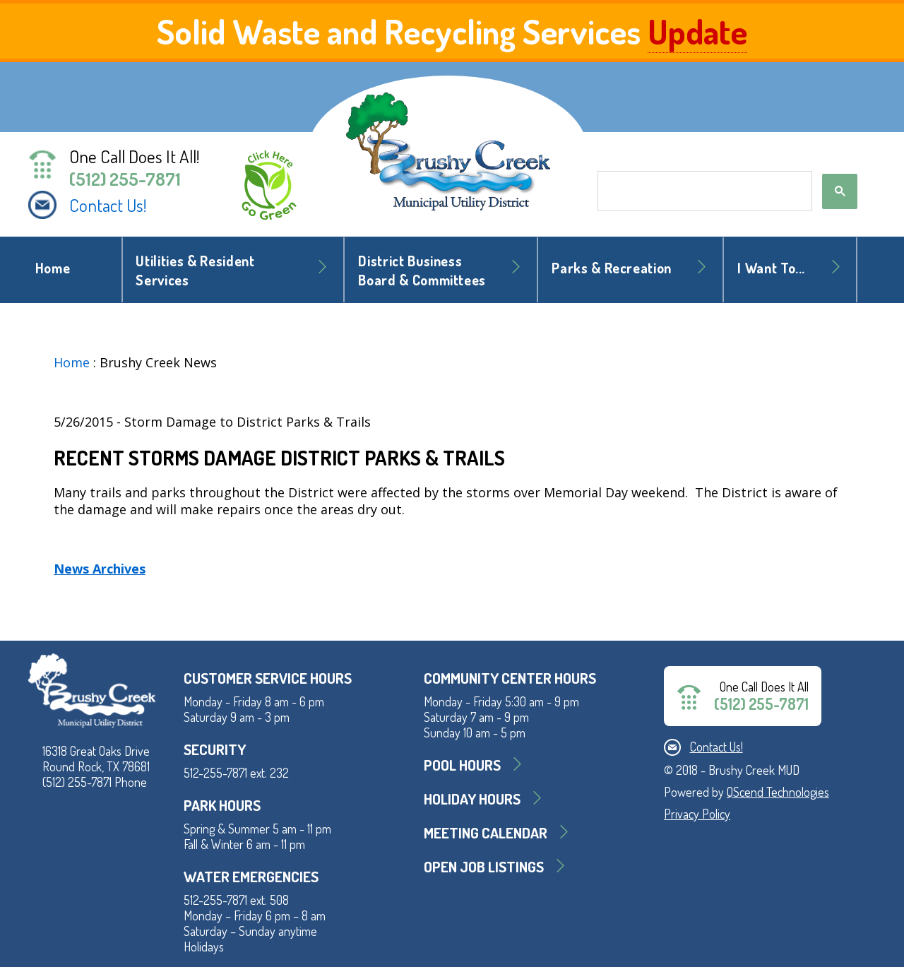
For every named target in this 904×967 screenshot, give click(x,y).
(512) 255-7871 (125, 178)
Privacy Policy (697, 813)
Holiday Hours (472, 798)
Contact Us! (108, 205)
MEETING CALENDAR (485, 832)
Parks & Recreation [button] (612, 268)
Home (53, 268)
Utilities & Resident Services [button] (195, 270)
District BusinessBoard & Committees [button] (422, 270)
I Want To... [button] (771, 268)
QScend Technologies (778, 792)
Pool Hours (462, 764)
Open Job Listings (484, 866)
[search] (703, 191)
